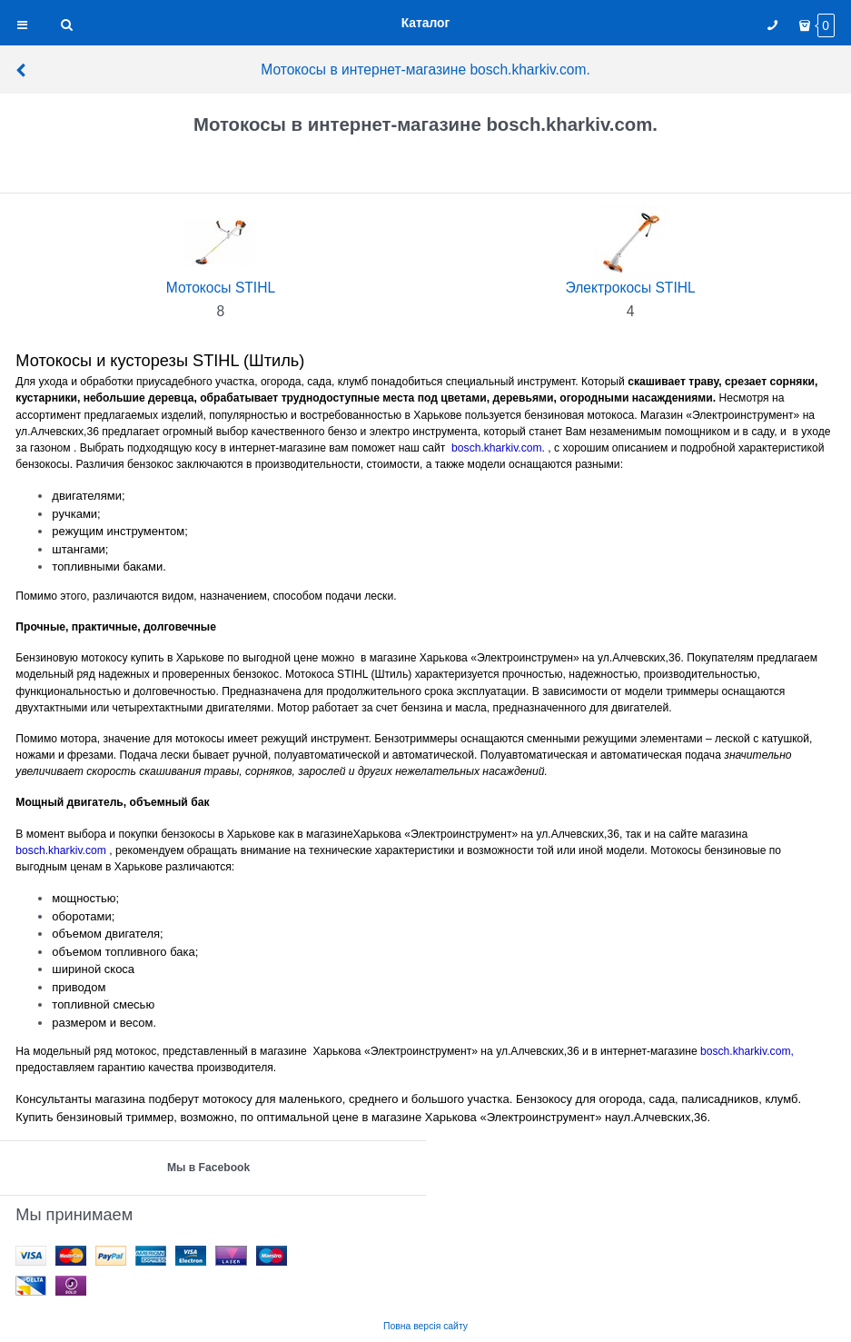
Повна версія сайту (425, 1326)
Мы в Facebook (208, 1167)
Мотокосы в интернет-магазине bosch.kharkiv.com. (302, 69)
